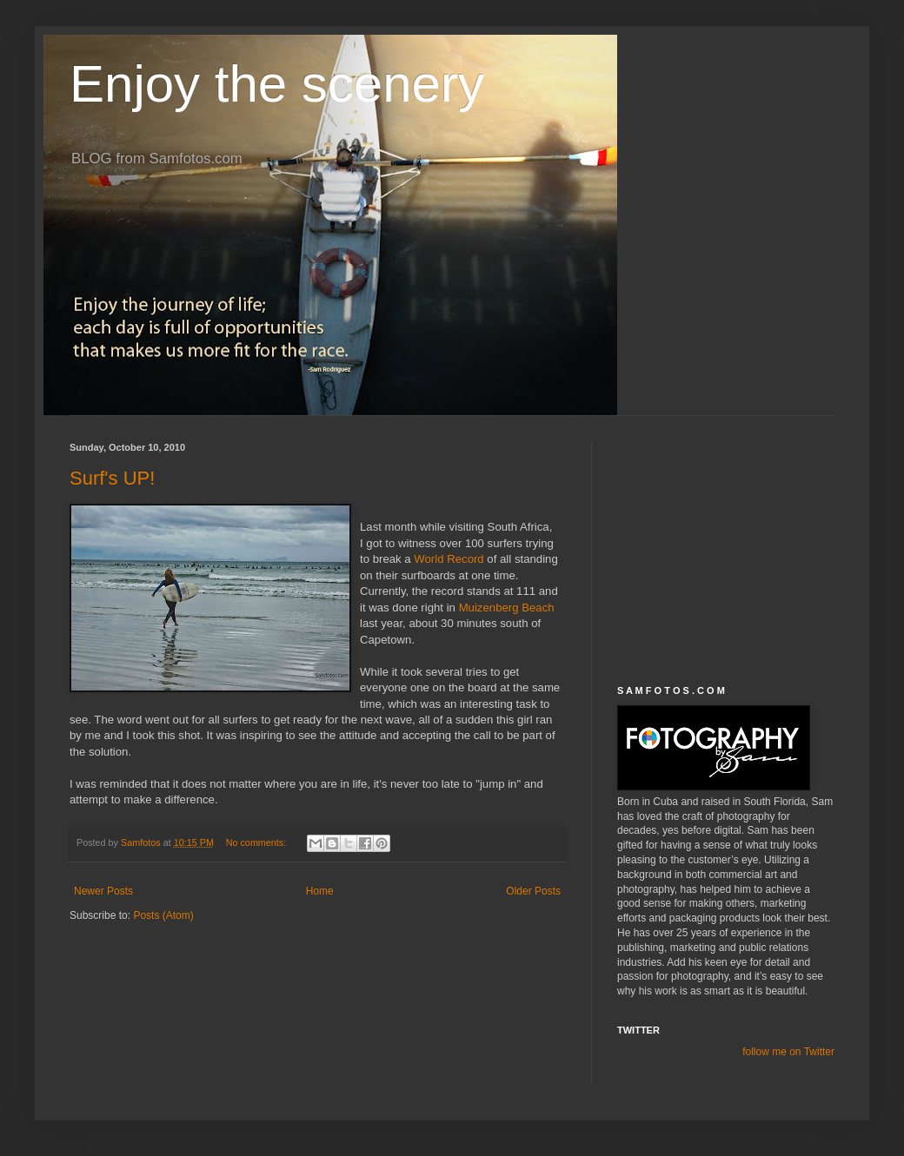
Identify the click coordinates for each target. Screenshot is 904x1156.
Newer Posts (103, 891)
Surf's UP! (112, 478)
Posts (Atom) (163, 915)
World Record (450, 558)
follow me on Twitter (788, 1052)
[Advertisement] (725, 550)
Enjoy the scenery (277, 84)
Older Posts (533, 891)
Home (320, 891)
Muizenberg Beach (507, 607)
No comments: (257, 842)
